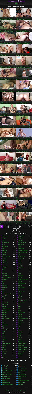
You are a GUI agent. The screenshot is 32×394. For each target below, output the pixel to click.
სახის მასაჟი (5, 302)
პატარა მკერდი (22, 242)
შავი (19, 289)
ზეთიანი (20, 316)
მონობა (4, 314)
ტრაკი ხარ (4, 285)
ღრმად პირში (5, 275)
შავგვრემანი (21, 236)
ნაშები (3, 248)
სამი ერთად (5, 262)
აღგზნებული (21, 267)
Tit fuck (3, 337)
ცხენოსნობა (5, 246)
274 (14, 230)
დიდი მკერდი (5, 242)
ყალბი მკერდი (21, 351)
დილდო (20, 285)
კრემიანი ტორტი (22, 343)
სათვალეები (21, 345)
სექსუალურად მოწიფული (23, 250)
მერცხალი (20, 353)
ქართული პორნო (16, 1)
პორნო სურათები (22, 368)
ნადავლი (4, 250)
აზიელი (4, 254)
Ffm (19, 304)
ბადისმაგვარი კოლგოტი (23, 349)
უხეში (3, 333)
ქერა (3, 244)
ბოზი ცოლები (21, 312)
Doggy (19, 246)
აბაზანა (4, 353)
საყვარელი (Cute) (22, 252)
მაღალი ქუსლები (6, 318)
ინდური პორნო (6, 382)
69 (2, 320)
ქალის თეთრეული (6, 277)
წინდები (20, 355)
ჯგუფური (4, 345)
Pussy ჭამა (4, 312)
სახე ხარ (20, 314)
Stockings (20, 265)
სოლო (3, 271)
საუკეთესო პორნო (22, 376)
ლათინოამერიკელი (23, 318)
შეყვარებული (21, 287)
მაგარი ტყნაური (22, 374)
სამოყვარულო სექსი (7, 374)
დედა (19, 306)
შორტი (19, 339)
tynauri (19, 378)
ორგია (3, 355)
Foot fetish (4, 357)
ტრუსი (19, 269)
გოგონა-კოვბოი (6, 256)
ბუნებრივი (20, 275)
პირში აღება (5, 236)
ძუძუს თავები (5, 329)
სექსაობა (20, 240)
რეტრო (20, 337)
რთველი (20, 333)
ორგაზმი (4, 316)
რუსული (4, 322)
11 (30, 227)
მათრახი (4, 306)
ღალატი (4, 339)
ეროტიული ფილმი (22, 300)
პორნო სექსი (5, 366)
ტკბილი (20, 281)
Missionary (4, 252)
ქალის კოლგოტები (22, 347)
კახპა (3, 269)
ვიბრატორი (5, 304)
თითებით (20, 262)
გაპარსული (21, 244)
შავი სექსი (20, 384)
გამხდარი (4, 291)
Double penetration (6, 343)
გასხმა (3, 281)
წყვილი (20, 298)
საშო (19, 254)
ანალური (4, 265)
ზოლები (20, 277)
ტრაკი (3, 240)
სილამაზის (4, 258)
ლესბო (19, 273)
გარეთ (3, 289)
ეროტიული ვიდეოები (7, 370)
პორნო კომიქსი (6, 378)
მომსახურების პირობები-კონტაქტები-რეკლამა (16, 389)
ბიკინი (19, 324)
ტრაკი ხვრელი (5, 308)
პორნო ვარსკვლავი (23, 279)
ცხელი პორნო (21, 372)
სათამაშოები (21, 258)
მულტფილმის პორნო (7, 384)
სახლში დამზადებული (7, 293)
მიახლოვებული (22, 283)
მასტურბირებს (21, 256)
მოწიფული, (5, 368)
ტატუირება (4, 296)
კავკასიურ (4, 287)
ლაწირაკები (21, 248)
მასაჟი (19, 335)
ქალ (19, 329)
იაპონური (4, 260)
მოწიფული (20, 341)
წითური (20, 293)
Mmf (19, 308)
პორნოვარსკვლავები (23, 380)
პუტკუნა (4, 331)
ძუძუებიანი (20, 238)
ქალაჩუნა (20, 331)
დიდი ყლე (4, 279)
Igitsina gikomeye (22, 366)
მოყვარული (5, 273)
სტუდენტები (5, 324)
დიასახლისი (21, 302)
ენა (3, 341)
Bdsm (19, 310)
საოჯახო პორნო (6, 376)
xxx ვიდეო (4, 380)
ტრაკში (4, 347)
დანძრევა (20, 296)
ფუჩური (4, 238)
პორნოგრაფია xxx (22, 370)
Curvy (3, 298)
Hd (18, 271)
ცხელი (19, 260)
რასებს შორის (21, 291)
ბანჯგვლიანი (5, 267)
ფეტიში (4, 349)
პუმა (19, 327)
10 (26, 227)
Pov (3, 283)
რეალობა (20, 320)
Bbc (3, 300)
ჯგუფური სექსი (5, 310)
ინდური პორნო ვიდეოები (7, 372)
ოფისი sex (4, 351)
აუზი (19, 357)
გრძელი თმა (21, 322)
